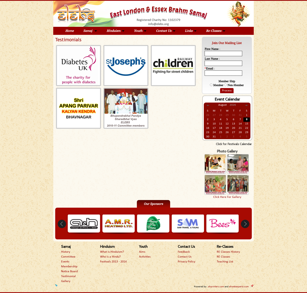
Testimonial (68, 276)
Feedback (184, 251)
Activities (145, 256)
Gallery (65, 281)
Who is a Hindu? (110, 256)
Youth (140, 31)
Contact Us (166, 31)
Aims (142, 251)
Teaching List (225, 261)
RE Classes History (228, 251)
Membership (69, 266)
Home (69, 31)
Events (65, 261)
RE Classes (223, 256)
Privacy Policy (186, 261)
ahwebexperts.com (239, 286)
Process (227, 90)
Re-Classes (216, 31)
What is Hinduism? (112, 251)
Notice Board (69, 271)
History (65, 251)
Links (191, 31)
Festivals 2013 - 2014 (113, 261)
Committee (68, 256)
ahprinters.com (216, 286)
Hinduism (116, 31)
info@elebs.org (158, 24)
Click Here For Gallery (227, 197)
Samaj (90, 31)
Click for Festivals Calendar (234, 144)
